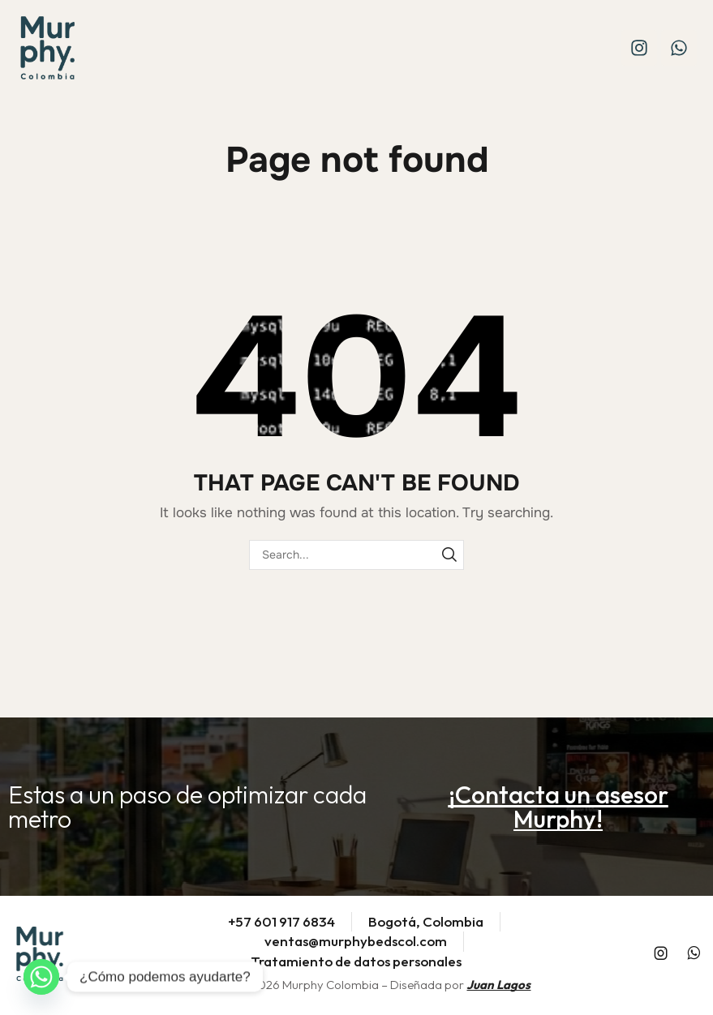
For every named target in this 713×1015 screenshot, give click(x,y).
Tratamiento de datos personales (356, 961)
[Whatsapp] (41, 977)
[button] (558, 806)
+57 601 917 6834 (281, 921)
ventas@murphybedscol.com (355, 940)
